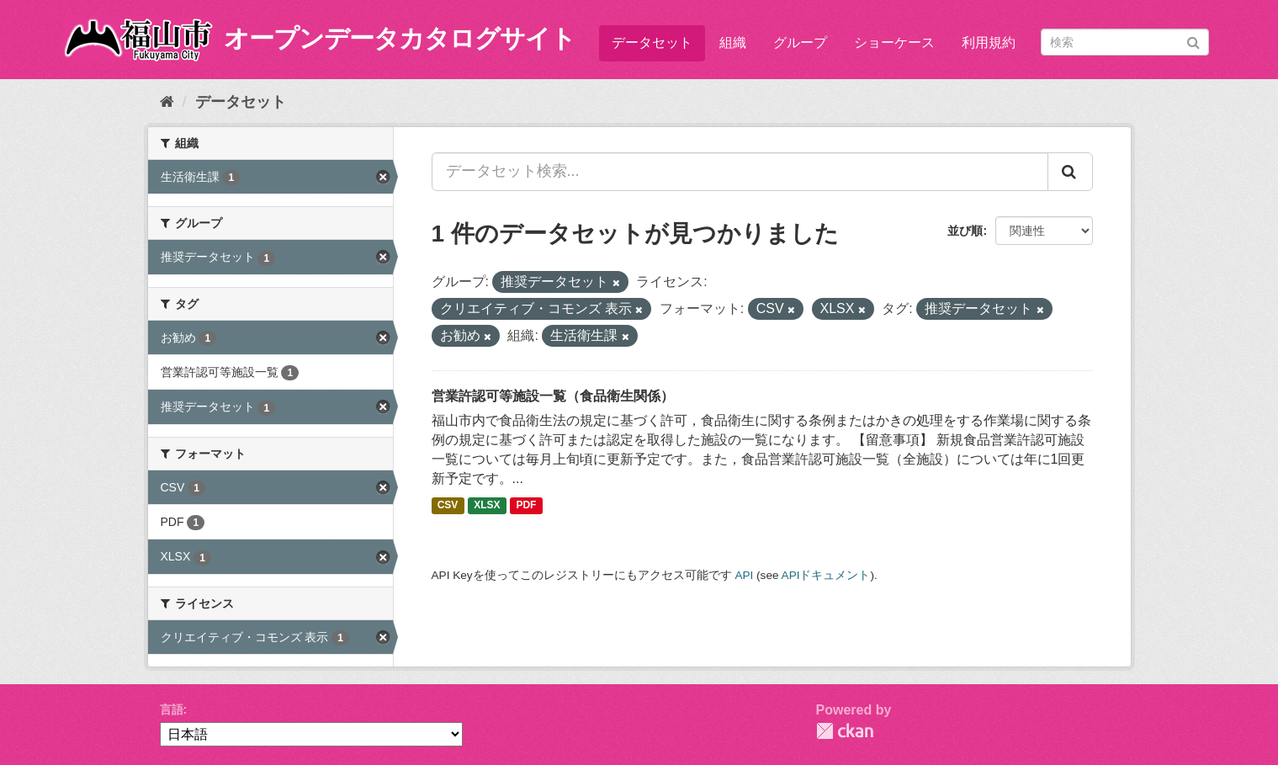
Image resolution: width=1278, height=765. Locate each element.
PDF (526, 506)
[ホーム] (167, 101)
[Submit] (1193, 41)
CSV (448, 506)
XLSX (487, 506)
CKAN (844, 731)
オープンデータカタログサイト (399, 38)
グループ (800, 42)
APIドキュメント (826, 575)
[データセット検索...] (740, 171)
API (743, 575)
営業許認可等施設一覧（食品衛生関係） (553, 396)
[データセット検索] (1125, 42)
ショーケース (894, 42)
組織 (732, 42)
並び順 (965, 230)
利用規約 (989, 42)
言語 (171, 709)
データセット (652, 42)
